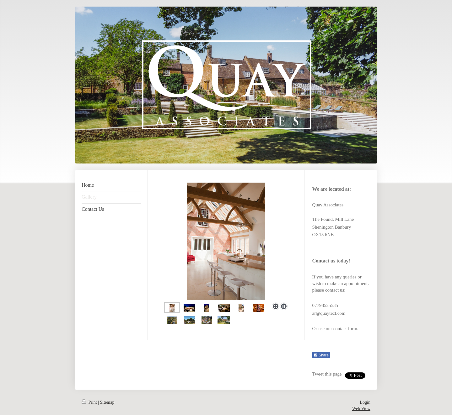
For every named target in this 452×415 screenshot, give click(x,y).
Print (90, 402)
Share (321, 355)
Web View (361, 408)
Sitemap (107, 402)
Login (365, 402)
